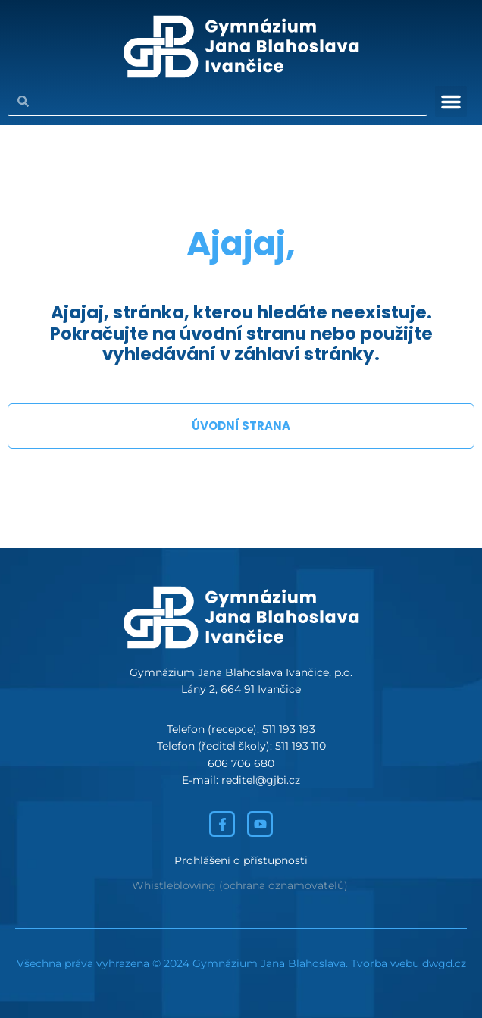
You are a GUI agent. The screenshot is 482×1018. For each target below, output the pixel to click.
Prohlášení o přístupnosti (241, 860)
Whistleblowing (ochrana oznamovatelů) (240, 885)
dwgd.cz (444, 963)
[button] (451, 101)
